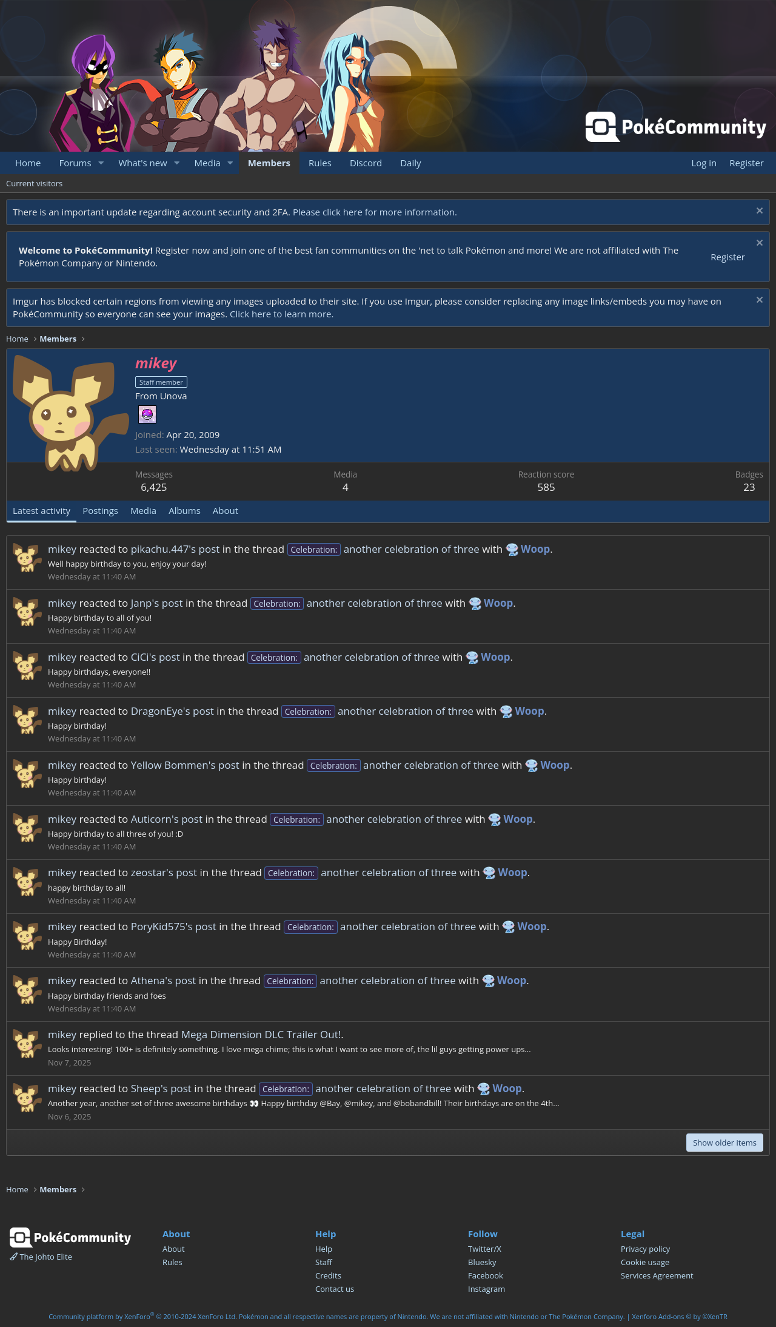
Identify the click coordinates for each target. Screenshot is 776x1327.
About (173, 1248)
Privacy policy (645, 1248)
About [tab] (225, 510)
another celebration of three (383, 549)
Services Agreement (657, 1275)
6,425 (154, 487)
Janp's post (157, 603)
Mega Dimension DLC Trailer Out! (261, 1034)
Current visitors (34, 183)
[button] (100, 163)
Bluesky (482, 1262)
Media (208, 163)
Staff (323, 1262)
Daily (410, 163)
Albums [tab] (185, 510)
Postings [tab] (100, 510)
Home (28, 163)
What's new (142, 163)
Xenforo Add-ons (679, 1316)
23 (749, 487)
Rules (320, 163)
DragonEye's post (172, 711)
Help (323, 1248)
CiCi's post (155, 657)
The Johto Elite (41, 1256)
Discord (366, 163)
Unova (173, 396)
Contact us (334, 1288)
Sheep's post (161, 1088)
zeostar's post (164, 872)
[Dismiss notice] (758, 212)
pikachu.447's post (175, 549)
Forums (75, 163)
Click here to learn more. (282, 314)
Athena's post (163, 980)
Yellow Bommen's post (185, 765)
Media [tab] (143, 510)
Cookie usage (645, 1262)
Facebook (485, 1275)
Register (728, 257)
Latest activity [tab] (41, 510)
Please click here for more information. (375, 212)
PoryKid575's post (173, 926)
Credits (328, 1275)
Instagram (486, 1288)
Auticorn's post (166, 819)
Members (269, 163)
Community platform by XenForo (142, 1316)
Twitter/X (484, 1248)
